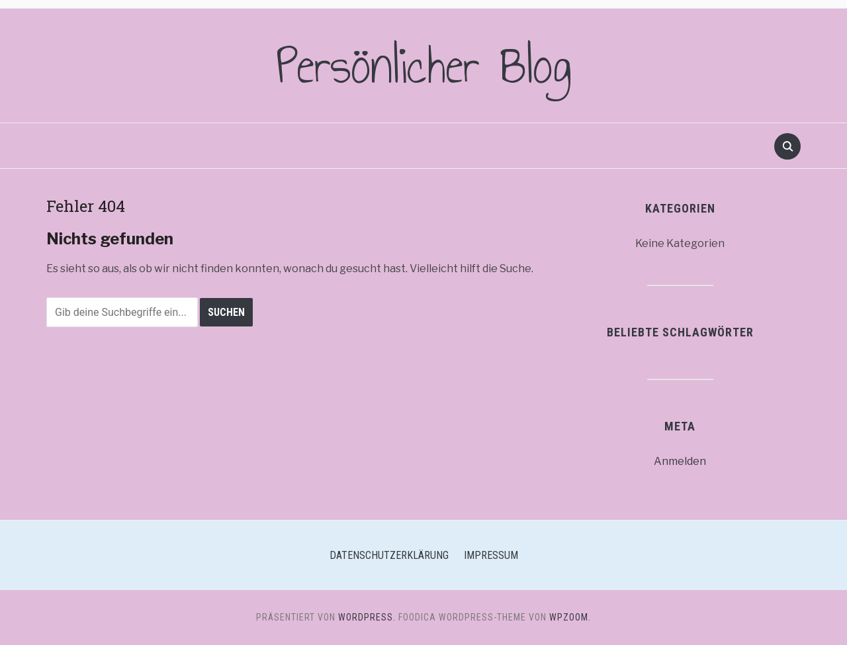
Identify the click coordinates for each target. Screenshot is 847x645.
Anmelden (680, 461)
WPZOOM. (570, 617)
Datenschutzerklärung (389, 555)
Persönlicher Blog (424, 65)
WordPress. (367, 617)
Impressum (491, 555)
